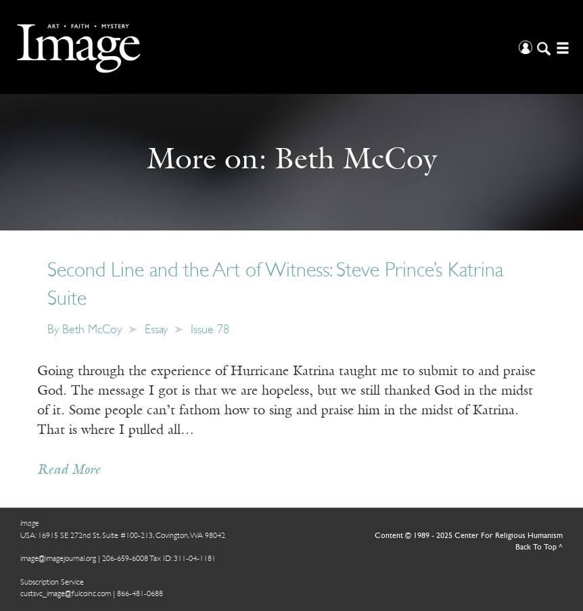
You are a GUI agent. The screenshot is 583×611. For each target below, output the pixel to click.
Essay (156, 330)
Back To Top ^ (539, 547)
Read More (68, 470)
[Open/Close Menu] (561, 47)
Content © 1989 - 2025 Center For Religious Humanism (469, 536)
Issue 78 (210, 330)
